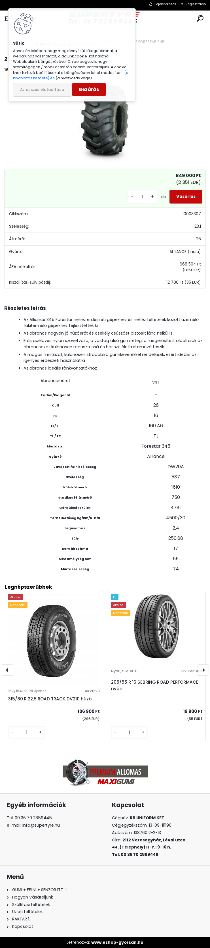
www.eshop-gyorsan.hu (117, 942)
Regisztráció (196, 4)
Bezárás (89, 89)
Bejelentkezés (165, 4)
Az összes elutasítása (42, 89)
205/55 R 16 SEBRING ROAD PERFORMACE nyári (154, 685)
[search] (200, 18)
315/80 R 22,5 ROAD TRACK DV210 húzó (50, 699)
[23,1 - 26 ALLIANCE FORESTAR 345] (105, 120)
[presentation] (7, 670)
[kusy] (142, 197)
